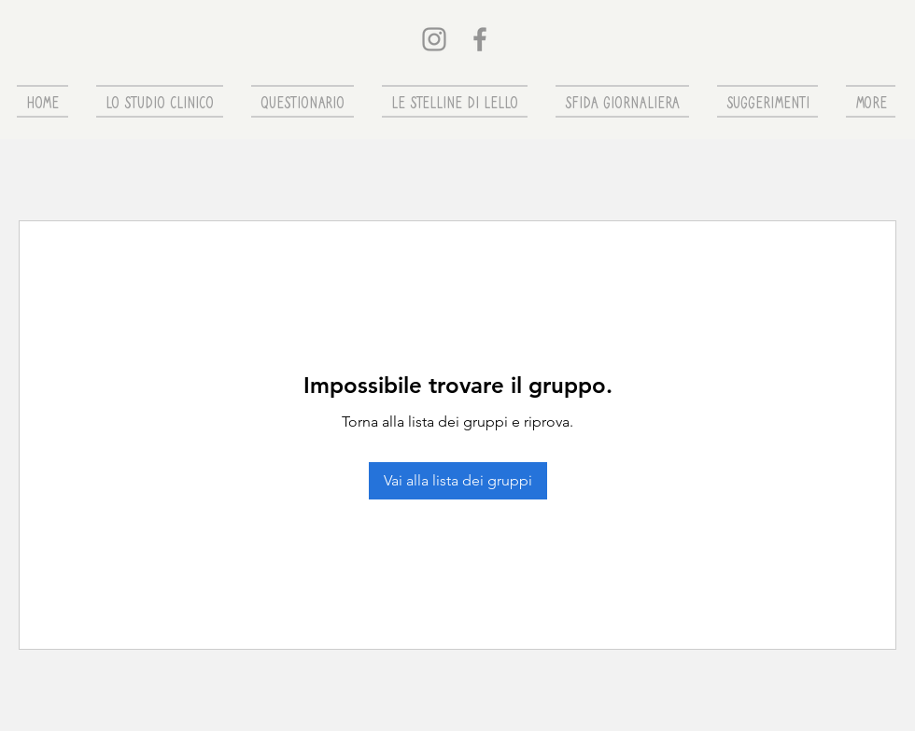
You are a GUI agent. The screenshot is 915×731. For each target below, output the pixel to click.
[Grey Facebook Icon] (480, 39)
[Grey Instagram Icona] (434, 39)
